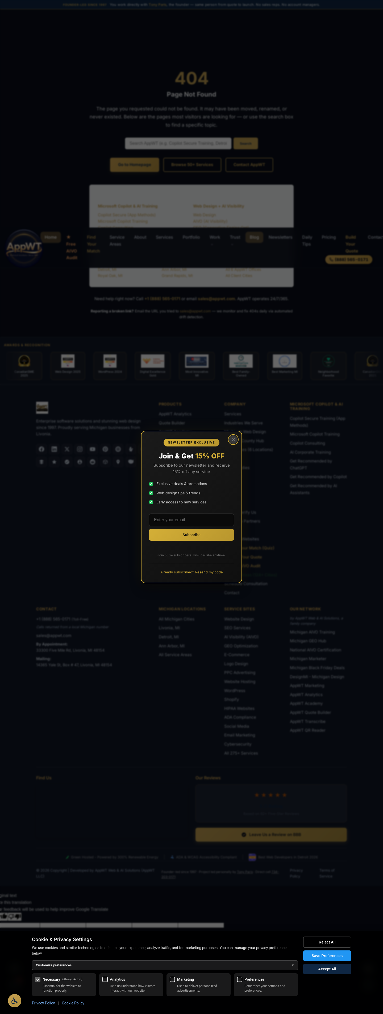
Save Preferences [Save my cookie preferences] (327, 956)
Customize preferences (165, 965)
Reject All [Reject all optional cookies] (327, 942)
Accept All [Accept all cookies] (327, 969)
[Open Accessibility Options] (14, 1000)
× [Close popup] (233, 439)
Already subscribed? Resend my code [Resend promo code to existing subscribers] (191, 572)
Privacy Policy (43, 1003)
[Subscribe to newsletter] (191, 535)
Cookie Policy (73, 1003)
